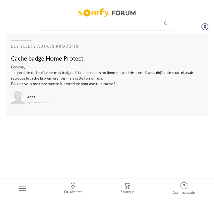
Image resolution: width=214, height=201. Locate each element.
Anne (31, 97)
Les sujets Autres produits (45, 46)
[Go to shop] (127, 188)
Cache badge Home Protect (47, 58)
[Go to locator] (73, 188)
